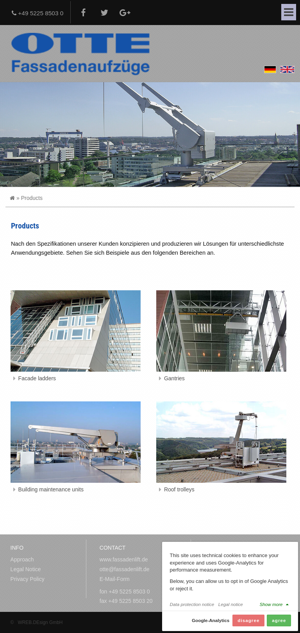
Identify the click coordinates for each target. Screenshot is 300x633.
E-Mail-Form (115, 579)
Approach (22, 559)
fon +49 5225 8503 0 (125, 591)
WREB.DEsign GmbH (40, 622)
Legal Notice (26, 569)
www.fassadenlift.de (124, 559)
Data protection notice (192, 604)
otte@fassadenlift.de (125, 569)
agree (279, 620)
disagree (248, 620)
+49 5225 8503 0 (37, 13)
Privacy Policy (28, 579)
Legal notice (230, 604)
